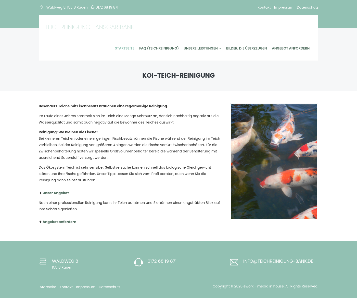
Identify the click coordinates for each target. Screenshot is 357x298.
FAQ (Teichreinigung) (159, 48)
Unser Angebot (56, 192)
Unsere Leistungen (202, 48)
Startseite (124, 48)
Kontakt (264, 7)
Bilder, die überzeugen (246, 48)
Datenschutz (307, 7)
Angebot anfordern (291, 48)
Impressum (283, 7)
